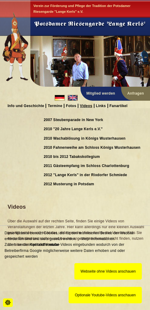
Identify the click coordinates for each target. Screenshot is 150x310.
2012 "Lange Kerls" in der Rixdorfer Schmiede (85, 175)
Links (101, 106)
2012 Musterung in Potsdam (69, 184)
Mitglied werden (101, 93)
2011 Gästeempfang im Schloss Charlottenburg (86, 166)
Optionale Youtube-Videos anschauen (105, 295)
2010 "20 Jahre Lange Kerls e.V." (73, 129)
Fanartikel (119, 106)
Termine (55, 106)
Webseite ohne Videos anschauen (108, 271)
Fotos (71, 106)
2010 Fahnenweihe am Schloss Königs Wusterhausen (92, 147)
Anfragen (135, 93)
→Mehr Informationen (96, 239)
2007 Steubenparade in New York (73, 120)
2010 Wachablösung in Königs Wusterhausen (84, 138)
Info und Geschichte (26, 106)
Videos (86, 106)
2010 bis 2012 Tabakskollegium (72, 157)
